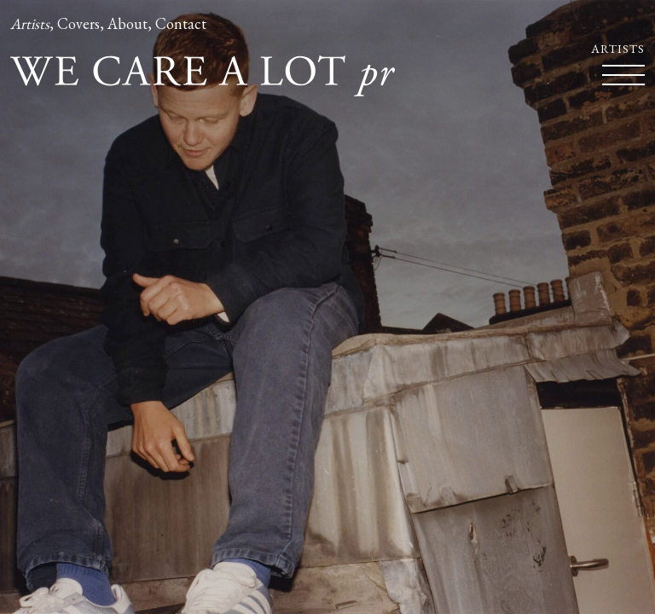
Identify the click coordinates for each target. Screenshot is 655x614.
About (127, 23)
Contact (180, 23)
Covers (78, 23)
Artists (29, 23)
